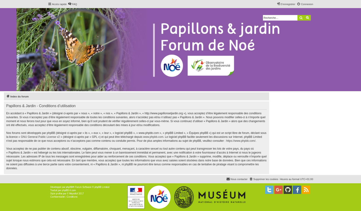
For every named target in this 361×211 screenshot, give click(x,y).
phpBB (69, 187)
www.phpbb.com (153, 137)
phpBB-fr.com (69, 190)
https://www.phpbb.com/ (240, 140)
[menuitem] (72, 4)
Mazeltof (73, 193)
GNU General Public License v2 (40, 137)
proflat (59, 193)
